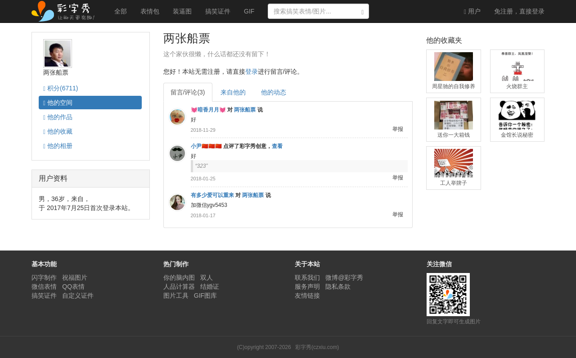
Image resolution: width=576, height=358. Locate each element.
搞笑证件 (217, 11)
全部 (120, 11)
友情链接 (307, 295)
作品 (57, 117)
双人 (206, 277)
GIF (249, 11)
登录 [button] (251, 71)
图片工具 (176, 295)
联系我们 (307, 277)
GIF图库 (205, 295)
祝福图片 (74, 277)
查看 (277, 146)
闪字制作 (44, 277)
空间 (57, 103)
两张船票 (245, 110)
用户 (472, 11)
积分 (60, 88)
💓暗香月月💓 (208, 110)
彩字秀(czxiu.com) (317, 347)
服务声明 (307, 286)
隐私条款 (338, 286)
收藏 (57, 131)
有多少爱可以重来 (212, 195)
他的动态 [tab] (273, 92)
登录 (519, 11)
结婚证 (209, 286)
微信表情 (44, 286)
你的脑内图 (179, 277)
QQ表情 (73, 286)
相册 (57, 146)
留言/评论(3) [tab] (188, 92)
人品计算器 (179, 286)
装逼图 (182, 11)
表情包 (149, 11)
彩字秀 (66, 11)
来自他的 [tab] (233, 92)
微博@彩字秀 (344, 277)
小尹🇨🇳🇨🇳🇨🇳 (206, 146)
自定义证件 (78, 295)
